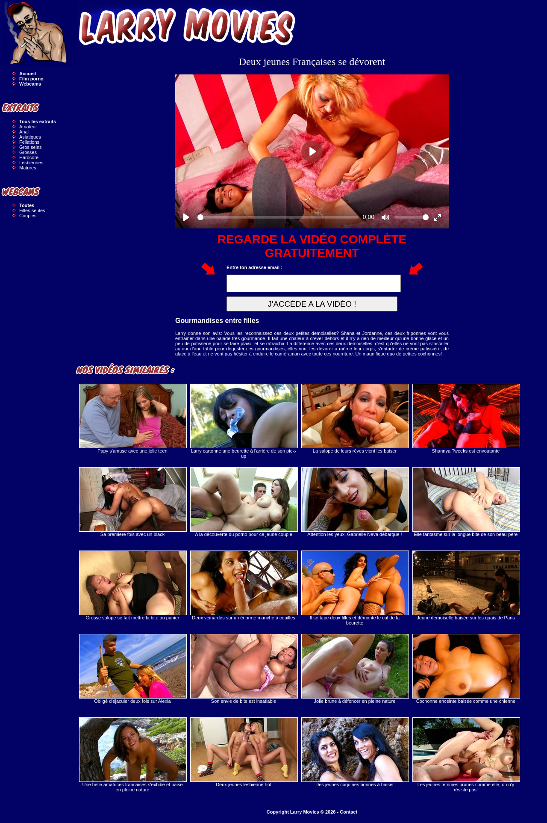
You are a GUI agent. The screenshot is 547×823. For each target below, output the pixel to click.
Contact (348, 811)
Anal (24, 131)
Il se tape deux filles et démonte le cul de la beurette (354, 588)
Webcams (30, 83)
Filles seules (32, 210)
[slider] (278, 217)
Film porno (31, 78)
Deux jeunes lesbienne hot (243, 752)
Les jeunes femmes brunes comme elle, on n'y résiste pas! (465, 754)
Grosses (28, 152)
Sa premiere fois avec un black (132, 502)
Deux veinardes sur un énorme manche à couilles (243, 585)
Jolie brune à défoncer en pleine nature (354, 669)
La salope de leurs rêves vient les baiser (354, 418)
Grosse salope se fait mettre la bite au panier (132, 585)
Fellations (29, 142)
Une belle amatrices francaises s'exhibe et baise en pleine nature (132, 754)
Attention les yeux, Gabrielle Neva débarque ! (354, 502)
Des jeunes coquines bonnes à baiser (354, 752)
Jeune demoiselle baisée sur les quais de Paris (465, 585)
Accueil (27, 73)
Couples (27, 215)
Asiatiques (30, 136)
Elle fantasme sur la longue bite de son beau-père (465, 502)
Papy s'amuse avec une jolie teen (132, 418)
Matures (27, 167)
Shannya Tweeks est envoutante (465, 418)
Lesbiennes (31, 162)
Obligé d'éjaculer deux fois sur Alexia (132, 669)
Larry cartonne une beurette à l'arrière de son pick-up (243, 421)
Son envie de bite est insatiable (243, 669)
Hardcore (28, 157)
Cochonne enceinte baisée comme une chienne (465, 669)
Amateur (28, 126)
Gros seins (30, 147)
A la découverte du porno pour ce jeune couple (243, 502)
